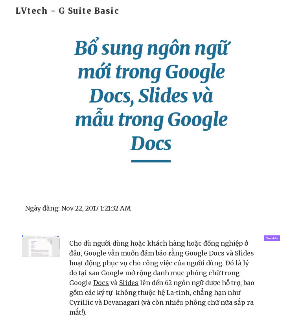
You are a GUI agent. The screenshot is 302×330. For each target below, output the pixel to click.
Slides (244, 253)
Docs (217, 253)
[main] (151, 99)
